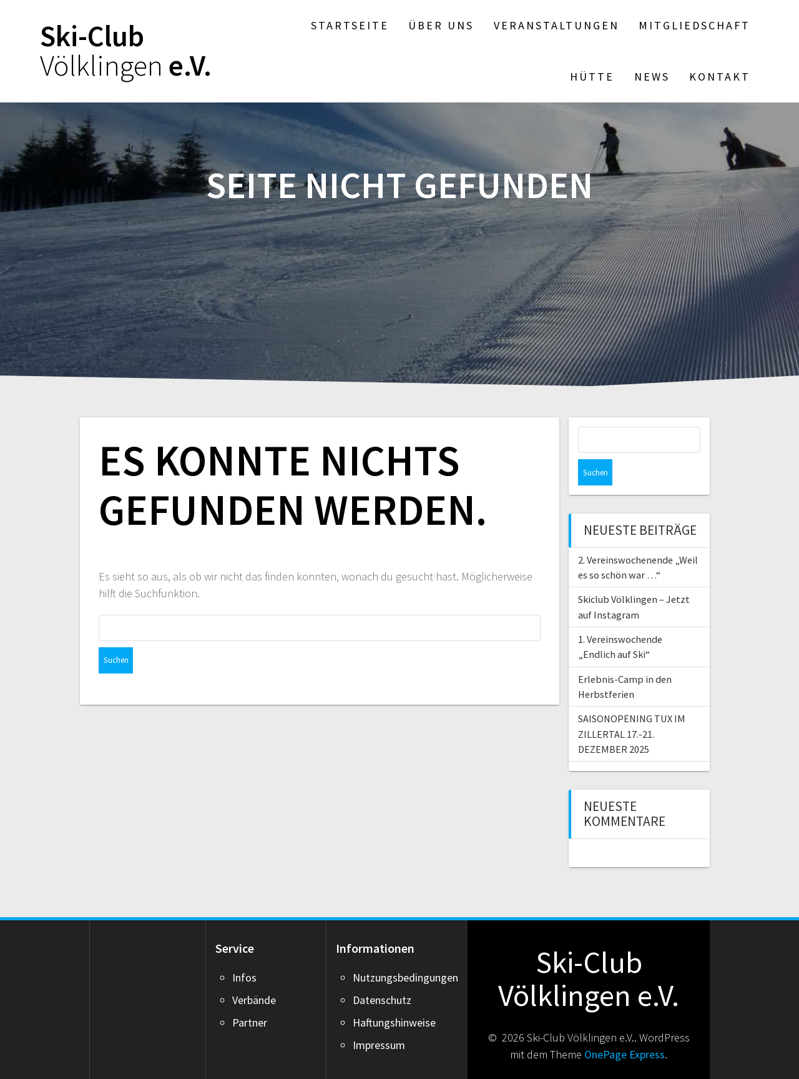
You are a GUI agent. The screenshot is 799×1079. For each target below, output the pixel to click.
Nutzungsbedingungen (405, 951)
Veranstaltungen (556, 25)
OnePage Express (624, 1028)
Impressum (379, 1019)
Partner (249, 996)
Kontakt (719, 76)
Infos (244, 951)
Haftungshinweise (394, 996)
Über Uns (441, 25)
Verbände (254, 974)
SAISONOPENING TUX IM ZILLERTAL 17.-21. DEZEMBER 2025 (631, 707)
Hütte (592, 76)
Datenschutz (382, 974)
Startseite (350, 25)
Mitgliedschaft (694, 25)
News (652, 76)
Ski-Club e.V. (126, 51)
